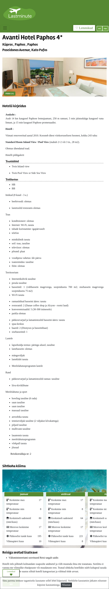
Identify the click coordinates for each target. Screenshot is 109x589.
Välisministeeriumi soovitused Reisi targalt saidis (33, 557)
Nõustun (66, 585)
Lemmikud (11, 573)
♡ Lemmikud (84, 28)
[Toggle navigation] (5, 28)
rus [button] (105, 28)
